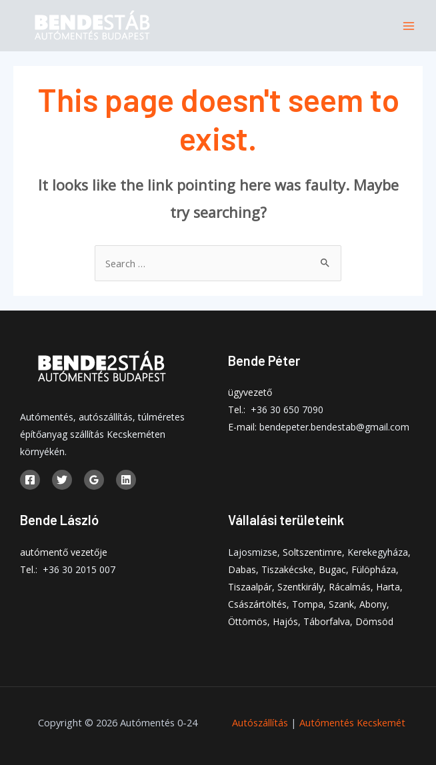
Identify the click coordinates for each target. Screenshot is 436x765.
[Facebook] (30, 480)
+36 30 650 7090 (287, 409)
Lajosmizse (252, 552)
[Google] (94, 480)
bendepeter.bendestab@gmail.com (334, 426)
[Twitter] (62, 480)
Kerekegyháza (377, 552)
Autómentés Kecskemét (352, 722)
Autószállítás (260, 722)
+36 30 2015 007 (79, 569)
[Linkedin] (126, 480)
